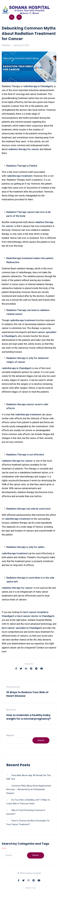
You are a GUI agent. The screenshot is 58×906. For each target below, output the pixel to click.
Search (10, 735)
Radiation (6, 45)
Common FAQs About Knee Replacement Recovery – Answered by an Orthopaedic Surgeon (28, 789)
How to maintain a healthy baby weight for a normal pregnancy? (28, 716)
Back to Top (29, 888)
